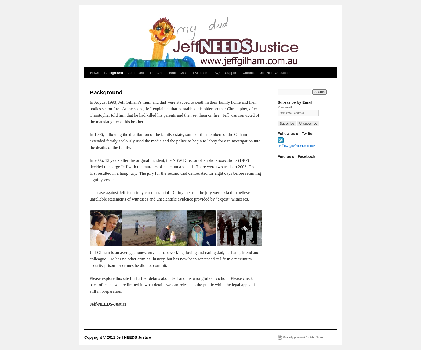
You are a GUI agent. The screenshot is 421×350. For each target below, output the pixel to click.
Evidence (200, 73)
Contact (249, 73)
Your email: (285, 107)
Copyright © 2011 (100, 337)
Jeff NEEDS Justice (275, 73)
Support (231, 73)
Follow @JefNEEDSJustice (297, 146)
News (94, 73)
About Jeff (136, 73)
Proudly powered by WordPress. (303, 337)
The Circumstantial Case (168, 73)
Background (113, 73)
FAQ (216, 73)
